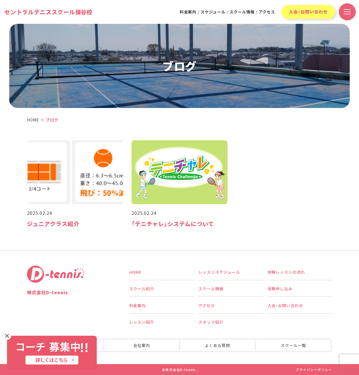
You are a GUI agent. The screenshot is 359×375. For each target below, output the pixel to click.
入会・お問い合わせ (308, 12)
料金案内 (188, 12)
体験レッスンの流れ (286, 272)
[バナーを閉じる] (7, 336)
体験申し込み (280, 288)
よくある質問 (217, 345)
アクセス (267, 12)
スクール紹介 (142, 288)
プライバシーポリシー (314, 369)
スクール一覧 (293, 345)
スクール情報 (242, 12)
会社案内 (141, 345)
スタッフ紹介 (211, 322)
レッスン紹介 (142, 322)
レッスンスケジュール (219, 272)
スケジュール (213, 12)
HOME (135, 272)
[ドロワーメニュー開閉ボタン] (347, 11)
